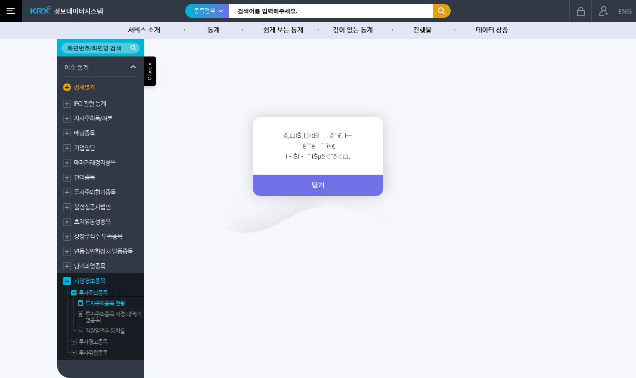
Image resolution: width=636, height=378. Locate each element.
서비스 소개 (144, 29)
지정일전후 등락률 (105, 331)
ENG (625, 11)
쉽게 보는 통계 (283, 29)
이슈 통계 (76, 67)
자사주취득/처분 (93, 118)
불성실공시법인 (92, 206)
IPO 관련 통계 (90, 103)
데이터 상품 (492, 29)
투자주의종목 (93, 293)
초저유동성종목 (92, 221)
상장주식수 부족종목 (98, 236)
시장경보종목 (89, 280)
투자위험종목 (93, 353)
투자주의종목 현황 (105, 303)
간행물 (422, 29)
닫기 (318, 185)
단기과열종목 (89, 265)
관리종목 (84, 177)
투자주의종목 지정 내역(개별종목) (113, 317)
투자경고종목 (93, 342)
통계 (214, 29)
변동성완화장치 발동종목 (103, 251)
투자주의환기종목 (95, 192)
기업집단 (84, 147)
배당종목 (84, 132)
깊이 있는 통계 (353, 29)
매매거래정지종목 (95, 162)
